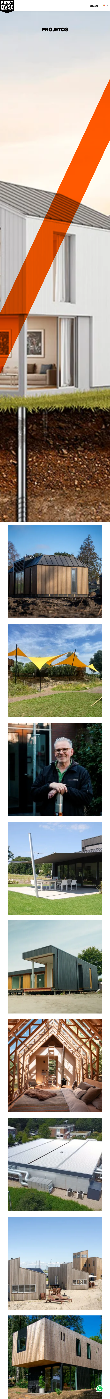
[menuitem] (105, 5)
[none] (105, 5)
